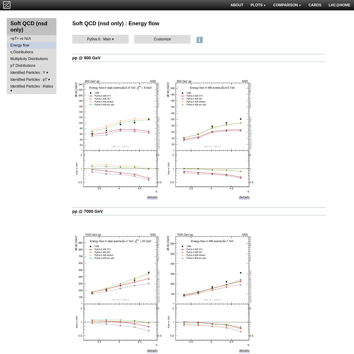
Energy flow (19, 45)
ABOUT (237, 5)
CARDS (315, 5)
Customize (162, 39)
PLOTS (258, 5)
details (152, 197)
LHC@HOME (339, 5)
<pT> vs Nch (20, 38)
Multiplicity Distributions (29, 59)
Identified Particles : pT (28, 79)
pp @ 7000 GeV (87, 211)
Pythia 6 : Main (99, 39)
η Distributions (21, 52)
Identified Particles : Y (27, 72)
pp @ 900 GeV (86, 58)
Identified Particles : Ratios (31, 86)
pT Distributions (22, 65)
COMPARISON (287, 5)
